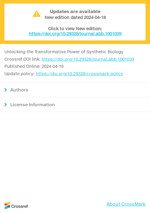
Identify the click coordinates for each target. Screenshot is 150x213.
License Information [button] (32, 104)
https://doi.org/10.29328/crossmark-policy (79, 73)
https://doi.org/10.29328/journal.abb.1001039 (75, 33)
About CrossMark (126, 203)
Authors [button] (19, 89)
